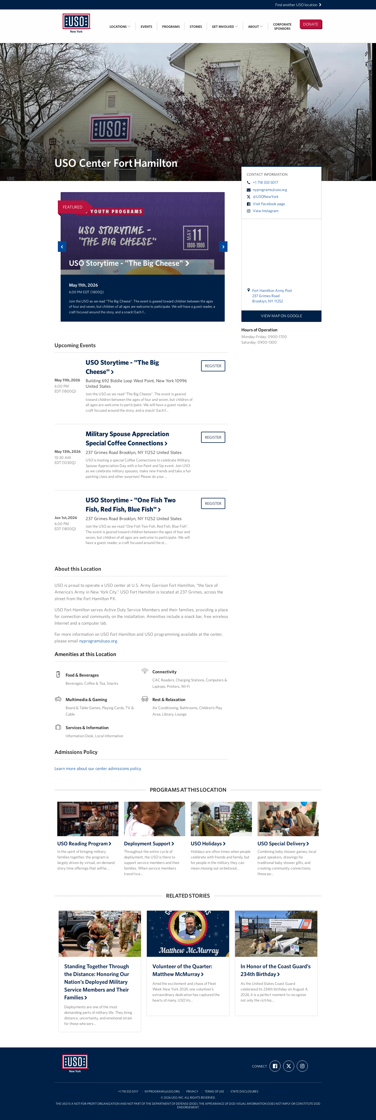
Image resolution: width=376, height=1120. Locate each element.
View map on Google (281, 315)
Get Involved (225, 26)
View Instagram (262, 210)
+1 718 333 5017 (262, 182)
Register (213, 365)
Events (146, 26)
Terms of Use (214, 1091)
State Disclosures (244, 1091)
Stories (196, 26)
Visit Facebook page (266, 203)
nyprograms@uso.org (267, 189)
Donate (310, 24)
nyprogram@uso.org (98, 641)
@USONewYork (263, 196)
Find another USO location (298, 5)
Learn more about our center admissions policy (98, 768)
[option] (143, 257)
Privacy (192, 1091)
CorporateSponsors (282, 26)
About (255, 26)
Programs (171, 26)
